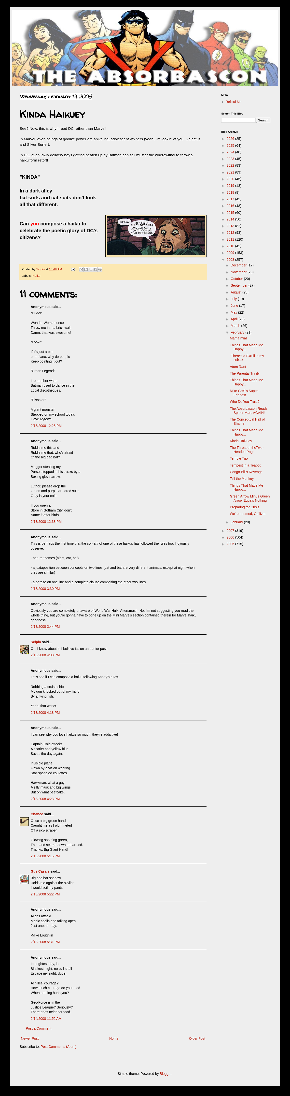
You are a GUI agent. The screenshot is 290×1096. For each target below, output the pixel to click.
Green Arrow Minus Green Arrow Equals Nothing (250, 498)
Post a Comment (38, 1028)
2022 (231, 165)
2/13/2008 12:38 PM (46, 522)
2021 (231, 172)
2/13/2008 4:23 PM (45, 799)
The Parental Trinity (245, 373)
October (237, 279)
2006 (231, 537)
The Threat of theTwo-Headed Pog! (246, 450)
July (234, 299)
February (238, 332)
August (236, 292)
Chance (37, 814)
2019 (231, 186)
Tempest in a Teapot (245, 465)
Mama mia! (238, 338)
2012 (231, 232)
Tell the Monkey (242, 479)
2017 (231, 199)
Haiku (36, 276)
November (239, 272)
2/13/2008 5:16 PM (45, 856)
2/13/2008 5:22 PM (45, 894)
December (239, 265)
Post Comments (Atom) (58, 1047)
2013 (231, 226)
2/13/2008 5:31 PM (45, 942)
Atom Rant (238, 367)
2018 (231, 192)
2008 (231, 260)
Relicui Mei (234, 102)
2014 (231, 219)
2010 (231, 246)
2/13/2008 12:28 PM (46, 426)
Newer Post (30, 1038)
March (236, 326)
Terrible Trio (239, 458)
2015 (231, 213)
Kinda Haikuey (241, 441)
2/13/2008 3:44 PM (45, 626)
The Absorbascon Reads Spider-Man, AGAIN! (248, 411)
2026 (231, 139)
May (234, 312)
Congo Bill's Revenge (246, 472)
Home (113, 1038)
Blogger (165, 1074)
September (239, 285)
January (237, 522)
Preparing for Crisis (244, 507)
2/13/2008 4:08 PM (45, 655)
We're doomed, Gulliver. (248, 514)
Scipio (36, 642)
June (235, 305)
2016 (231, 206)
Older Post (197, 1038)
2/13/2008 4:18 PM (45, 713)
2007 (231, 531)
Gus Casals (40, 871)
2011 (231, 239)
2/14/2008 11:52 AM (46, 1019)
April (234, 319)
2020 (231, 179)
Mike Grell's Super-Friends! (244, 393)
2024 (231, 152)
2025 (231, 145)
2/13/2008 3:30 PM (45, 589)
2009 (231, 253)
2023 (231, 159)
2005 (231, 544)
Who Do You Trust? (245, 402)
